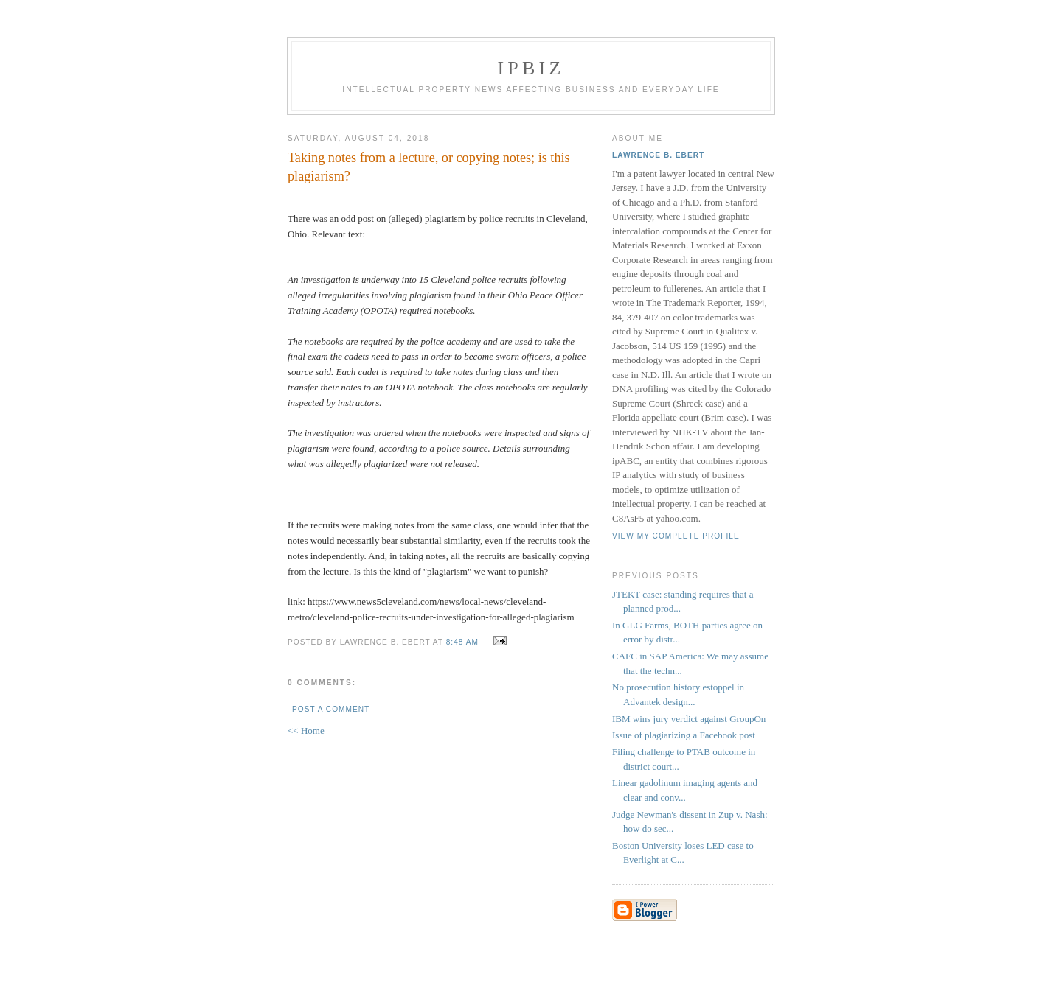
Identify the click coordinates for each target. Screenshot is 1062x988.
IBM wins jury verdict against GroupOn (689, 718)
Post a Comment (330, 709)
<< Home (306, 730)
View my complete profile (676, 536)
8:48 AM (462, 642)
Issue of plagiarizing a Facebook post (683, 734)
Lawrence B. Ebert (658, 155)
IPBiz (531, 68)
